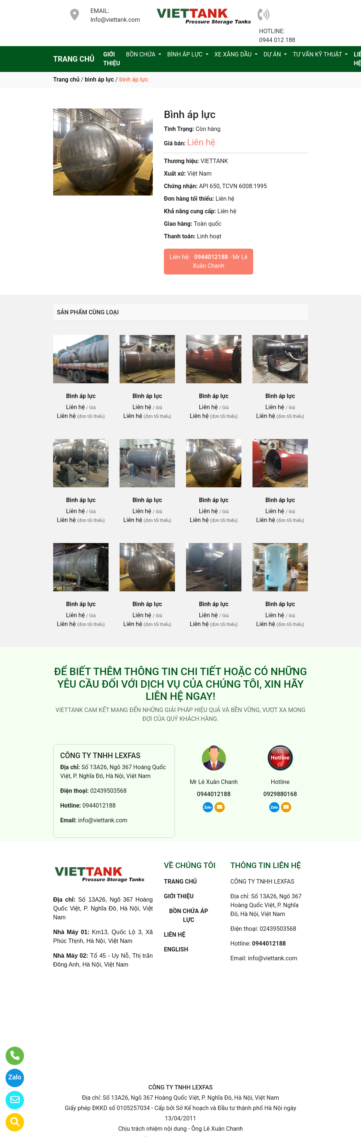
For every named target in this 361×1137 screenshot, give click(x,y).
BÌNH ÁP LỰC (185, 54)
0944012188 (211, 256)
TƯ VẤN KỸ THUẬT (318, 54)
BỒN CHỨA (141, 54)
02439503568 (108, 790)
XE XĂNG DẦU (233, 54)
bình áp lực (99, 79)
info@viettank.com (102, 820)
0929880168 (280, 794)
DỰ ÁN (273, 54)
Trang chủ (66, 79)
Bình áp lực (81, 396)
